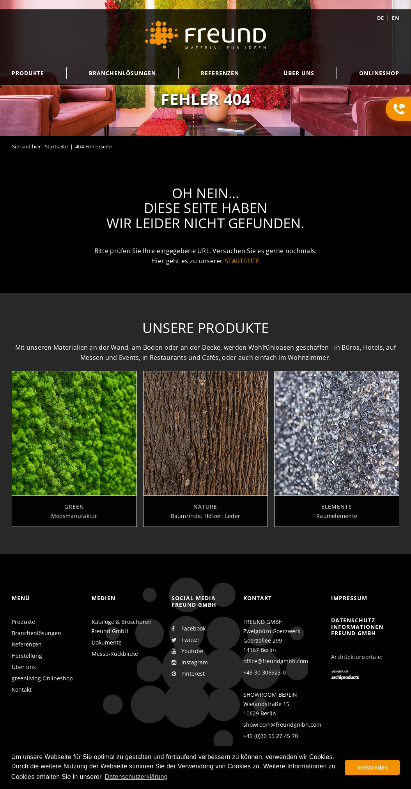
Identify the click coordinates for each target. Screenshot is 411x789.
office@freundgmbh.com (275, 661)
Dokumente (107, 642)
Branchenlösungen (36, 633)
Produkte (23, 621)
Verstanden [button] (372, 767)
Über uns (24, 667)
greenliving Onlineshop (42, 678)
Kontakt (22, 689)
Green (74, 510)
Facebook (189, 628)
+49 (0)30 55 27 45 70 (270, 736)
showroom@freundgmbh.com (282, 724)
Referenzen (27, 644)
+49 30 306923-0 (264, 672)
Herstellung (27, 655)
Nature (205, 510)
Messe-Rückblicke (115, 653)
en (395, 17)
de (380, 17)
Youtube (187, 651)
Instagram (190, 662)
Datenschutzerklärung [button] (136, 776)
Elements (336, 510)
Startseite (56, 146)
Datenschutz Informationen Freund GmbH (357, 626)
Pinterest (188, 673)
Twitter (186, 640)
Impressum (349, 598)
